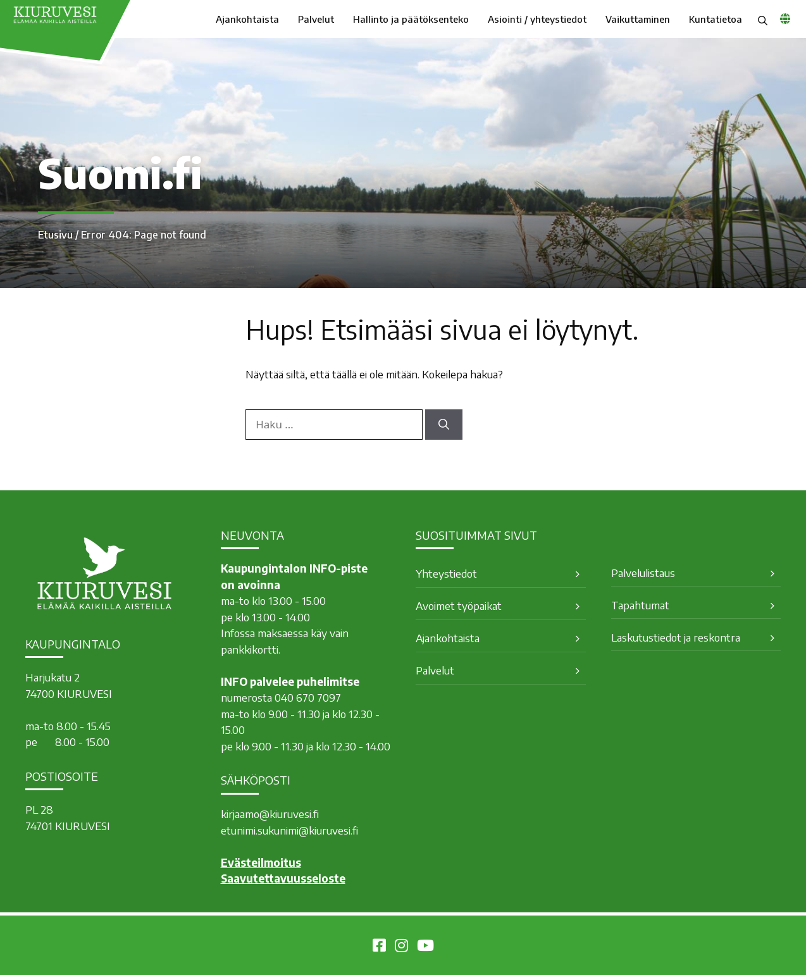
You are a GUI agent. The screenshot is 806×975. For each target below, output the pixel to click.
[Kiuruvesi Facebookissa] (379, 947)
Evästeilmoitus (261, 862)
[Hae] (443, 424)
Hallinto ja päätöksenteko (411, 19)
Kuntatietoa (715, 19)
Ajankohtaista (247, 19)
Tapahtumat (640, 605)
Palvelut (316, 19)
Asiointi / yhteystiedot (537, 19)
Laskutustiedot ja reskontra (675, 637)
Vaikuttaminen (637, 19)
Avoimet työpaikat (459, 605)
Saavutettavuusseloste (283, 878)
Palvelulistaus (643, 573)
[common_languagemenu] (785, 18)
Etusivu (55, 234)
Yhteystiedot (446, 573)
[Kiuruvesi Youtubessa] (425, 947)
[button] (763, 19)
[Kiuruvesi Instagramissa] (401, 947)
